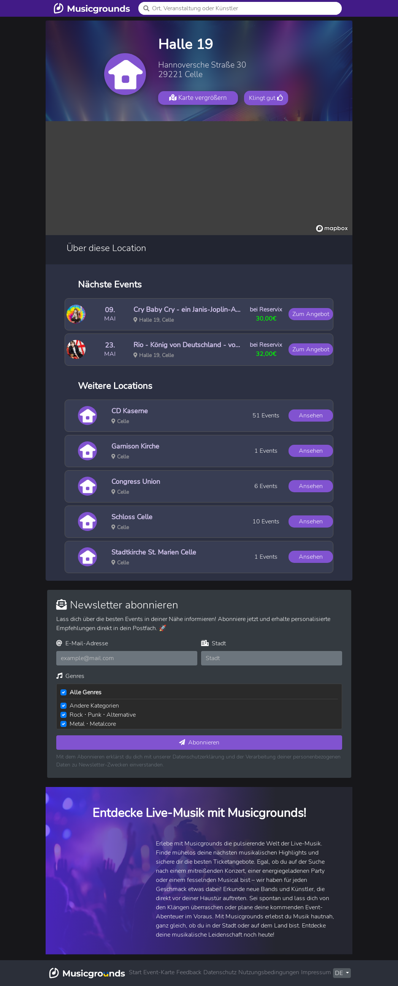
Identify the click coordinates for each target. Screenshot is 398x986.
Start (135, 972)
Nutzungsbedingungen (268, 972)
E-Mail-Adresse (82, 643)
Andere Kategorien (94, 706)
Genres (70, 676)
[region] (199, 178)
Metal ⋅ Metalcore (93, 724)
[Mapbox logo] (332, 228)
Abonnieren (199, 742)
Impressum (316, 972)
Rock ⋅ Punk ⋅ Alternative (103, 715)
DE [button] (339, 973)
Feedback (188, 972)
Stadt (213, 643)
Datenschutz (219, 972)
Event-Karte (158, 972)
